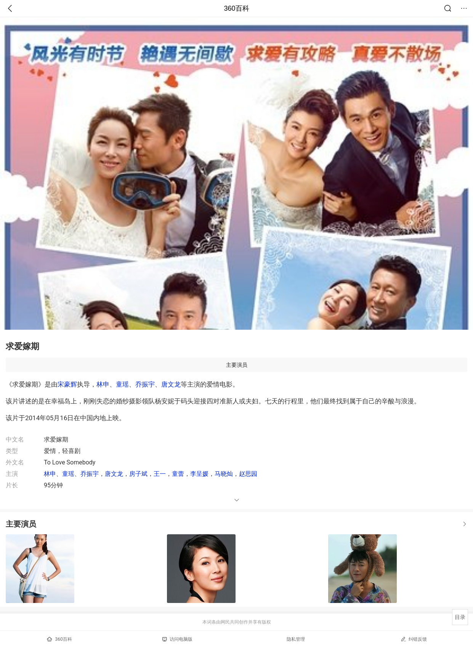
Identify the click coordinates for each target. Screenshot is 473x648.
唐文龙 (171, 384)
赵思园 (248, 473)
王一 (160, 473)
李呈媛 (199, 473)
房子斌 (138, 473)
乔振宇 (145, 384)
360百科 (236, 8)
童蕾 (178, 473)
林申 (102, 384)
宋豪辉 (67, 384)
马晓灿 (224, 473)
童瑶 (122, 384)
